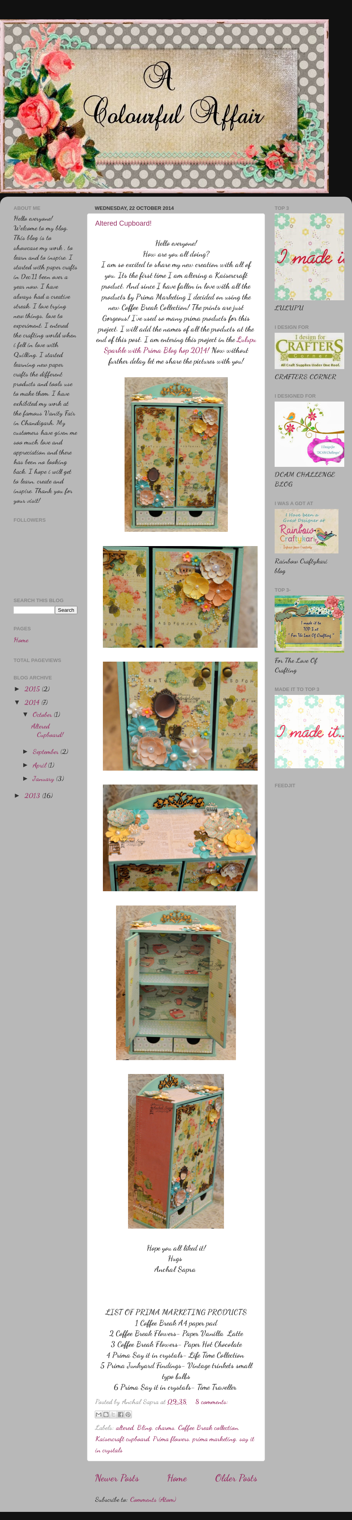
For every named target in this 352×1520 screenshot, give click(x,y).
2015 (33, 688)
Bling (144, 1427)
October (43, 714)
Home (177, 1478)
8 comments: (211, 1401)
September (46, 751)
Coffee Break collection (208, 1427)
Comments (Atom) (153, 1499)
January (44, 778)
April (40, 765)
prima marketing (214, 1438)
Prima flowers (171, 1438)
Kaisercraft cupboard (122, 1438)
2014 (32, 702)
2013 (33, 795)
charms (164, 1427)
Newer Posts (117, 1478)
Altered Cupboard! (123, 223)
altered (124, 1427)
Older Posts (236, 1478)
